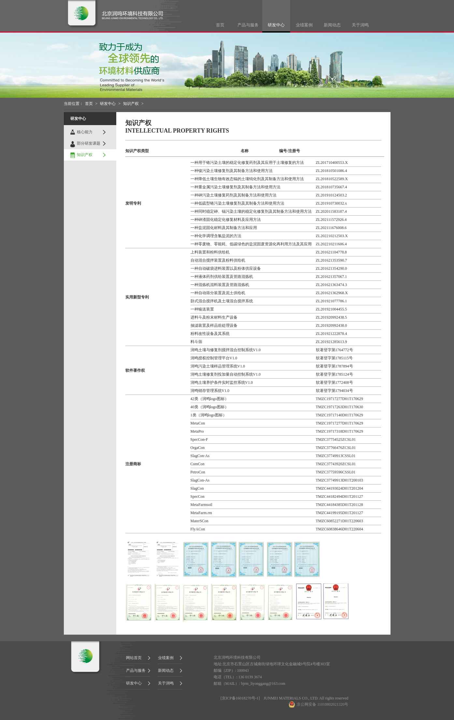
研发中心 (276, 24)
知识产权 (131, 103)
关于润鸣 (360, 24)
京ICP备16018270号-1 (240, 698)
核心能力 (84, 132)
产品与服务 (248, 24)
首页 (220, 24)
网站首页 (134, 657)
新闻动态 (332, 24)
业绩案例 (304, 24)
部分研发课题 (88, 143)
